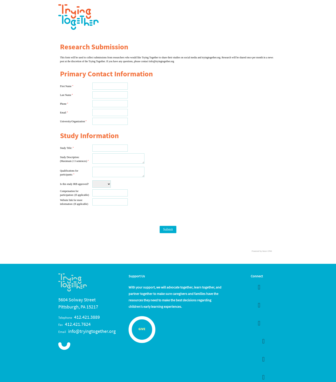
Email (64, 112)
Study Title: (67, 147)
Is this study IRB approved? (74, 184)
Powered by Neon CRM (262, 251)
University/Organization (73, 121)
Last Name (66, 95)
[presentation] (124, 215)
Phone (64, 103)
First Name (66, 86)
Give (141, 329)
